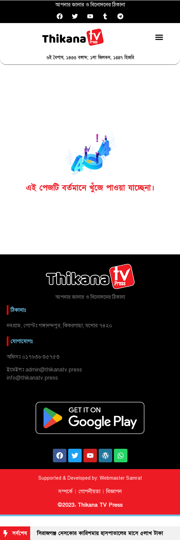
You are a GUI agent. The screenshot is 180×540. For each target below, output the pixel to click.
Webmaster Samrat (121, 478)
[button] (159, 37)
